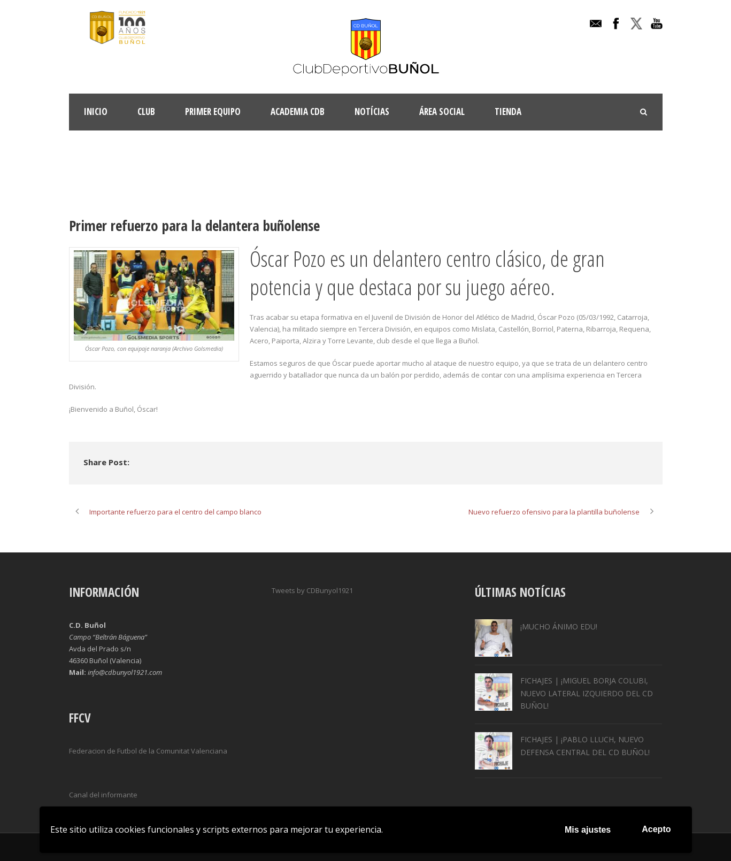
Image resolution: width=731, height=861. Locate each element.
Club (146, 111)
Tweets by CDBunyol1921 (312, 590)
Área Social (442, 111)
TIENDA (508, 111)
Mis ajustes (588, 829)
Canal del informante (103, 795)
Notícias (372, 111)
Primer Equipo (213, 111)
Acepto (656, 829)
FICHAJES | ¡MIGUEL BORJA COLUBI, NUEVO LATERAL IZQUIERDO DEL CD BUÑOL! (586, 693)
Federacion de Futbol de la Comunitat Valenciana (148, 751)
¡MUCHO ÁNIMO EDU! (558, 626)
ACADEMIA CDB (298, 111)
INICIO (95, 111)
